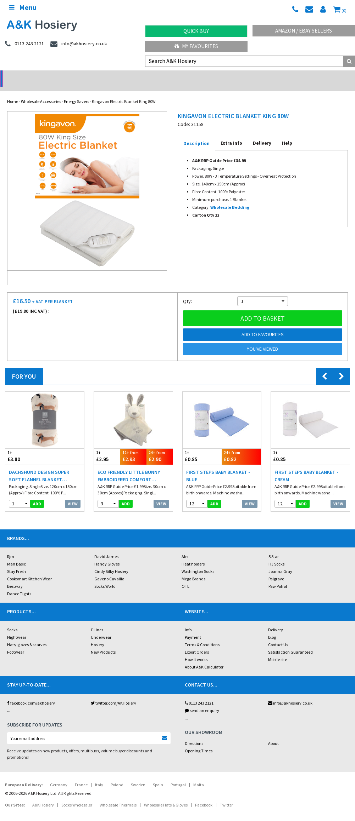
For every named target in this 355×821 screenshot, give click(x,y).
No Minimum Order (44, 76)
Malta (198, 775)
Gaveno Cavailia (109, 569)
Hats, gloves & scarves (26, 635)
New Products (103, 642)
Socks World (105, 577)
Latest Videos (310, 76)
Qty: (187, 292)
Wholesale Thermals (118, 795)
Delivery (275, 620)
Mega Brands (193, 569)
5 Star (273, 547)
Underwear (101, 628)
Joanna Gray (280, 562)
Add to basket (262, 309)
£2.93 (133, 447)
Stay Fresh (16, 562)
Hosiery (97, 635)
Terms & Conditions (202, 635)
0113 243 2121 (199, 693)
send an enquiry (202, 701)
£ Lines (97, 620)
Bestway (15, 577)
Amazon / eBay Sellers (303, 30)
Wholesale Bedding (229, 198)
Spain (158, 775)
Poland (117, 775)
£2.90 (160, 447)
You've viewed (262, 340)
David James (106, 547)
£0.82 (241, 447)
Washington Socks (198, 562)
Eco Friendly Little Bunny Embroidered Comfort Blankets (129, 467)
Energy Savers (76, 92)
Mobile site (277, 650)
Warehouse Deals (222, 76)
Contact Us (278, 635)
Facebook (203, 795)
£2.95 (107, 447)
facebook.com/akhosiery (31, 693)
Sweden (138, 775)
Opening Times (198, 741)
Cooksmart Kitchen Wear (29, 569)
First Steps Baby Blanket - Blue (218, 466)
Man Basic (16, 554)
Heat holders (193, 554)
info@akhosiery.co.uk (290, 693)
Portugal (178, 775)
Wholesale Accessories (41, 92)
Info (188, 620)
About (273, 734)
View (73, 494)
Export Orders (197, 642)
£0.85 (202, 447)
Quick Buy (196, 31)
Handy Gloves (107, 554)
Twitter (226, 795)
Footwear (15, 642)
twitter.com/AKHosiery (113, 693)
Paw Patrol (277, 577)
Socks (12, 620)
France (81, 775)
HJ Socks (276, 554)
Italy (99, 775)
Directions (194, 734)
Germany (58, 775)
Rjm (10, 547)
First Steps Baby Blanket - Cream (306, 466)
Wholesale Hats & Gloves (166, 795)
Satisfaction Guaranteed (290, 642)
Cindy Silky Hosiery (111, 562)
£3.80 (25, 447)
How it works (196, 650)
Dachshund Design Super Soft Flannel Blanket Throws (39, 467)
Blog (272, 628)
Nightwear (16, 628)
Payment (193, 628)
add (37, 494)
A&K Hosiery (43, 795)
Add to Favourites (263, 325)
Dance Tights (19, 584)
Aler (185, 547)
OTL (185, 577)
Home (12, 92)
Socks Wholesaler (76, 795)
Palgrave (276, 569)
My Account (133, 76)
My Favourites (196, 46)
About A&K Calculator (204, 657)
